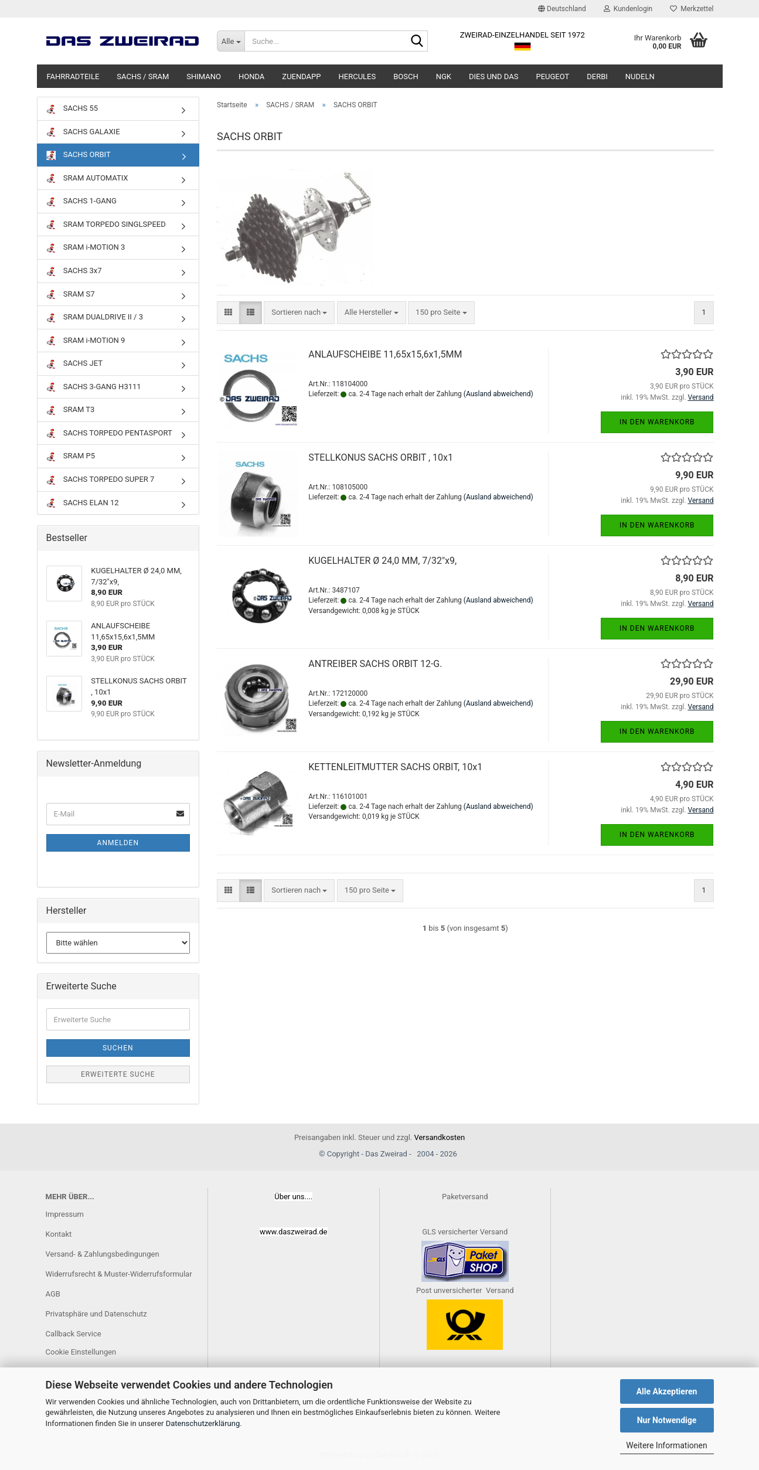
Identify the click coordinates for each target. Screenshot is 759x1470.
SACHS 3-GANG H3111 (93, 387)
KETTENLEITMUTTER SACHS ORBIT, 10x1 (395, 767)
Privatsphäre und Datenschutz (96, 1313)
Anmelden (118, 843)
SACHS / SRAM (143, 76)
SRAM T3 (70, 410)
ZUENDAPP (301, 76)
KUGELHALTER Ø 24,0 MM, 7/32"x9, (382, 560)
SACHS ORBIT (78, 155)
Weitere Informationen (666, 1445)
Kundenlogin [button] (628, 9)
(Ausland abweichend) (498, 394)
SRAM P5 (71, 456)
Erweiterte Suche (118, 1074)
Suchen (118, 1048)
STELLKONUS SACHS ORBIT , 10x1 (380, 457)
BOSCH (405, 76)
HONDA (251, 76)
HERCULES (357, 76)
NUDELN (640, 76)
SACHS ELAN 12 (82, 503)
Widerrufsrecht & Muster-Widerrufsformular (119, 1274)
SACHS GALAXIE (83, 132)
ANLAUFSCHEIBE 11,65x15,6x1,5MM (385, 354)
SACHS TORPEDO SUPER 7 (100, 480)
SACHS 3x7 (74, 271)
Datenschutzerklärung (203, 1423)
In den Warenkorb (657, 422)
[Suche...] (230, 41)
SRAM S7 (70, 295)
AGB (53, 1293)
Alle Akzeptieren (667, 1391)
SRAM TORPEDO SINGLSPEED (106, 225)
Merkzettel (691, 9)
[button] (562, 9)
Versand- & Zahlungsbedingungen (102, 1254)
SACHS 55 (72, 109)
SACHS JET (74, 364)
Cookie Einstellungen (81, 1352)
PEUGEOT (552, 76)
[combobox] (299, 312)
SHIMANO (203, 76)
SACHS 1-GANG (81, 201)
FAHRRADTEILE (73, 76)
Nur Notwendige (667, 1420)
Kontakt (59, 1234)
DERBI (597, 76)
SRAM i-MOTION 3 (85, 248)
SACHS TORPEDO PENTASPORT (109, 433)
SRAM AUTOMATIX (87, 178)
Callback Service (73, 1333)
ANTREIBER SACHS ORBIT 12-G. (375, 663)
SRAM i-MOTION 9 (85, 341)
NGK (443, 76)
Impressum (65, 1214)
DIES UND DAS (493, 76)
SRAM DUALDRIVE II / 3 (94, 317)
